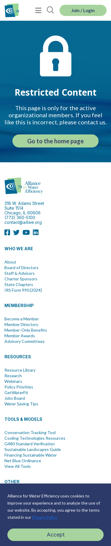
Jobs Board (14, 398)
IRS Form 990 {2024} (23, 290)
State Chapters (18, 284)
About (10, 262)
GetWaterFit (16, 392)
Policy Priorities (18, 387)
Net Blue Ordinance (22, 460)
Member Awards (19, 335)
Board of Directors (21, 267)
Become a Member (21, 319)
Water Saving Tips (21, 404)
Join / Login (83, 10)
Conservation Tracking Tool (30, 432)
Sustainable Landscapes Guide (32, 449)
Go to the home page (55, 140)
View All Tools (17, 466)
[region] (55, 515)
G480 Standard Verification (29, 443)
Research (13, 375)
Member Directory (21, 324)
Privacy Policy (44, 517)
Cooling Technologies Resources (34, 438)
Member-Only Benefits (25, 330)
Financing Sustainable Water (30, 455)
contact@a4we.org (23, 222)
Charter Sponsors (20, 279)
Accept (56, 534)
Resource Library (20, 370)
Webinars (13, 381)
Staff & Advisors (19, 273)
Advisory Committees (24, 341)
